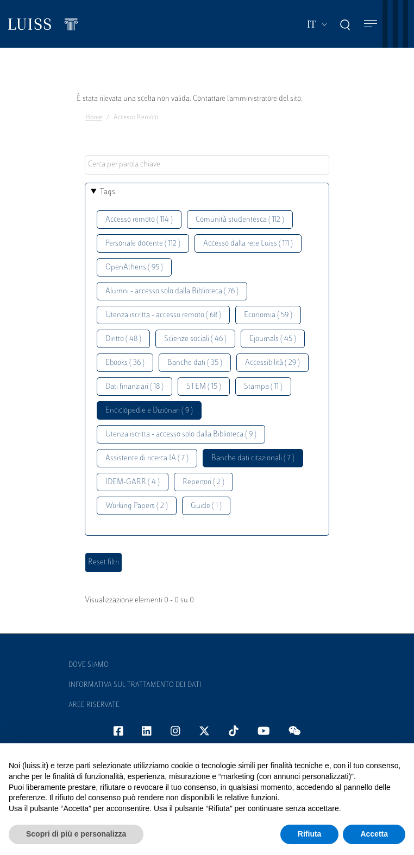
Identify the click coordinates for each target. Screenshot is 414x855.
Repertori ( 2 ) (203, 482)
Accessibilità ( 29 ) (272, 363)
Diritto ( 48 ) (123, 339)
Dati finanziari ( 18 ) (134, 387)
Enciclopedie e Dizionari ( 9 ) (149, 411)
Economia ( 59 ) (268, 315)
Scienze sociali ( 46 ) (195, 339)
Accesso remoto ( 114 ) (139, 220)
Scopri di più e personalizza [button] (76, 834)
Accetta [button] (374, 834)
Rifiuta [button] (310, 834)
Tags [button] (107, 192)
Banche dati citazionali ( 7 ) (252, 458)
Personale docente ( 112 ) (142, 244)
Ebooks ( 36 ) (125, 363)
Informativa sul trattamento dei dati (135, 685)
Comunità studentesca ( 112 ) (240, 220)
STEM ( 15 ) (203, 387)
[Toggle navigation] (370, 24)
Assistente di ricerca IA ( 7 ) (147, 458)
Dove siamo (88, 665)
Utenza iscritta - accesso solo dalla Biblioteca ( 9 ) (180, 434)
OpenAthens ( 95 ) (134, 267)
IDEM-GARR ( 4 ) (132, 482)
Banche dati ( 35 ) (194, 363)
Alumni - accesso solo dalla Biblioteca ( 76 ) (172, 291)
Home (93, 117)
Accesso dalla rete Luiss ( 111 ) (248, 244)
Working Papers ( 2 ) (136, 506)
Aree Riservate (94, 705)
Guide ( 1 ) (206, 506)
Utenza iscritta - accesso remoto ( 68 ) (163, 315)
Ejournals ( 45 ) (272, 339)
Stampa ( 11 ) (263, 387)
